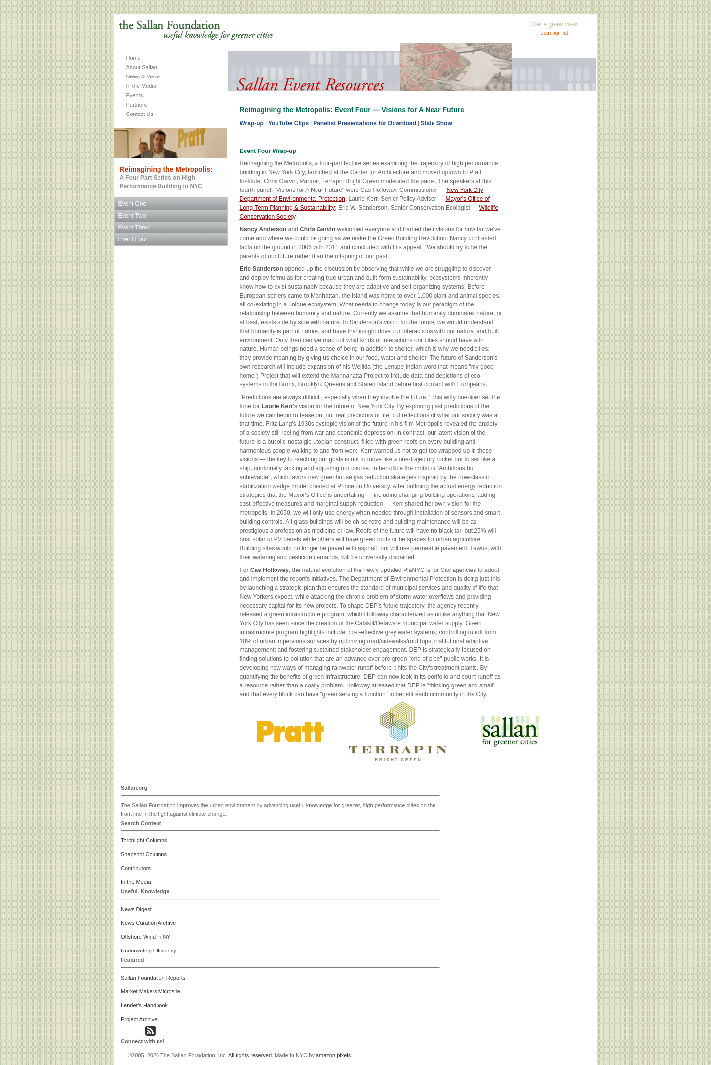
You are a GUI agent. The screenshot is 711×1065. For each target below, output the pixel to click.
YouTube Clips (288, 123)
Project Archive (139, 1019)
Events (134, 95)
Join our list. (555, 33)
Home (133, 58)
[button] (126, 1033)
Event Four (133, 239)
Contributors (136, 868)
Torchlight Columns (144, 840)
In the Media (141, 86)
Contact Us (139, 114)
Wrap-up (252, 123)
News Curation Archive (148, 923)
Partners (136, 105)
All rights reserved (250, 1055)
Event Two (132, 215)
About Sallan (141, 67)
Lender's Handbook (144, 1005)
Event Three (134, 227)
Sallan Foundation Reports (153, 978)
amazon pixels (333, 1055)
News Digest (136, 909)
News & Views (143, 76)
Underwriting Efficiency (148, 950)
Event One (132, 203)
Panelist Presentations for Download (364, 123)
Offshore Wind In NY (146, 937)
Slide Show (436, 123)
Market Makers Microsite (150, 991)
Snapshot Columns (144, 854)
